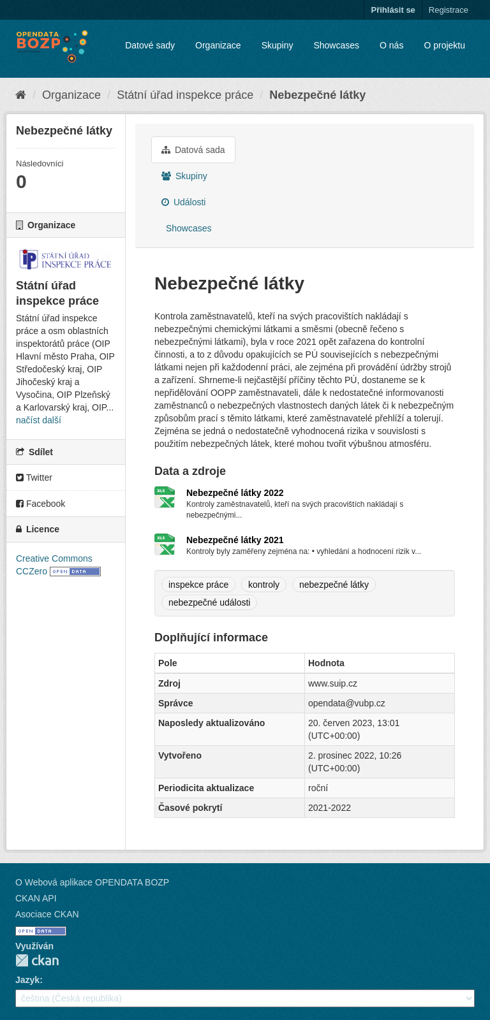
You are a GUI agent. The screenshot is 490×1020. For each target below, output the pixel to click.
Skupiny (277, 45)
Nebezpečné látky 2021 (235, 540)
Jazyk (27, 980)
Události (183, 202)
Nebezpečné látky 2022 (235, 493)
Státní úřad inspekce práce (185, 95)
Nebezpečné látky (317, 95)
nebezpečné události (209, 602)
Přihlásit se (393, 10)
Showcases (336, 45)
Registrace (448, 10)
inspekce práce (198, 584)
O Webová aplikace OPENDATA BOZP (92, 882)
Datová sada (193, 150)
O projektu (444, 45)
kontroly (263, 584)
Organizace (218, 45)
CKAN (37, 960)
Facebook (40, 504)
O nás (391, 45)
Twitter (34, 477)
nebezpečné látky (334, 584)
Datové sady (150, 45)
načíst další (38, 420)
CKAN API (36, 898)
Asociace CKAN (47, 914)
